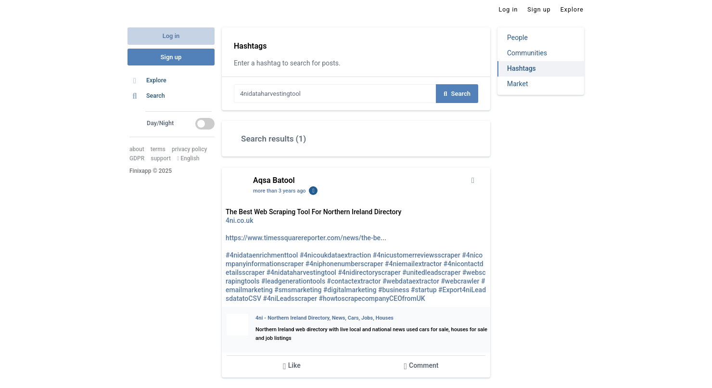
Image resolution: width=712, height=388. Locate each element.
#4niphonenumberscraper (344, 264)
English (188, 158)
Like (292, 366)
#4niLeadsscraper (290, 298)
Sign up (171, 57)
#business (393, 290)
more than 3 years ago (279, 191)
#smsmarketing (297, 290)
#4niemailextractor (413, 264)
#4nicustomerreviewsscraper (416, 255)
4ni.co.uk (239, 220)
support (161, 158)
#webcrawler (460, 281)
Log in (171, 35)
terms (158, 149)
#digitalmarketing (350, 290)
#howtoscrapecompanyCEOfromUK (371, 298)
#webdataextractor (410, 281)
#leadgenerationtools (293, 281)
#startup (423, 290)
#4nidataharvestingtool (301, 272)
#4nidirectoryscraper (369, 272)
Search (457, 93)
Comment (421, 366)
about (136, 149)
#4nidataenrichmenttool (262, 255)
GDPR (136, 158)
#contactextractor (354, 281)
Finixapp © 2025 (150, 171)
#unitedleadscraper (431, 272)
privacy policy (189, 149)
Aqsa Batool (274, 180)
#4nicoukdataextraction (335, 255)
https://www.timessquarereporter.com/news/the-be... (306, 238)
